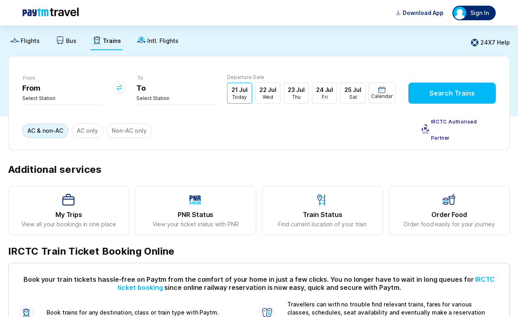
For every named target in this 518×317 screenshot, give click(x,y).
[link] (24, 42)
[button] (382, 93)
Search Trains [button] (452, 93)
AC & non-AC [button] (45, 130)
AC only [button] (87, 130)
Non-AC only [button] (129, 130)
